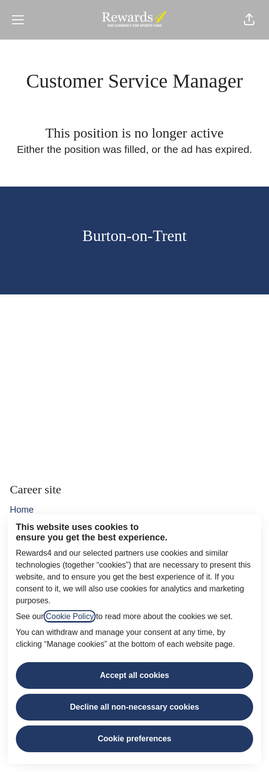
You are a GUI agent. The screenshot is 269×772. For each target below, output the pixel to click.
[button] (249, 20)
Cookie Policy (70, 616)
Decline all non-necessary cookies (134, 707)
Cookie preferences (134, 738)
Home (22, 510)
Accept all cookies (134, 675)
